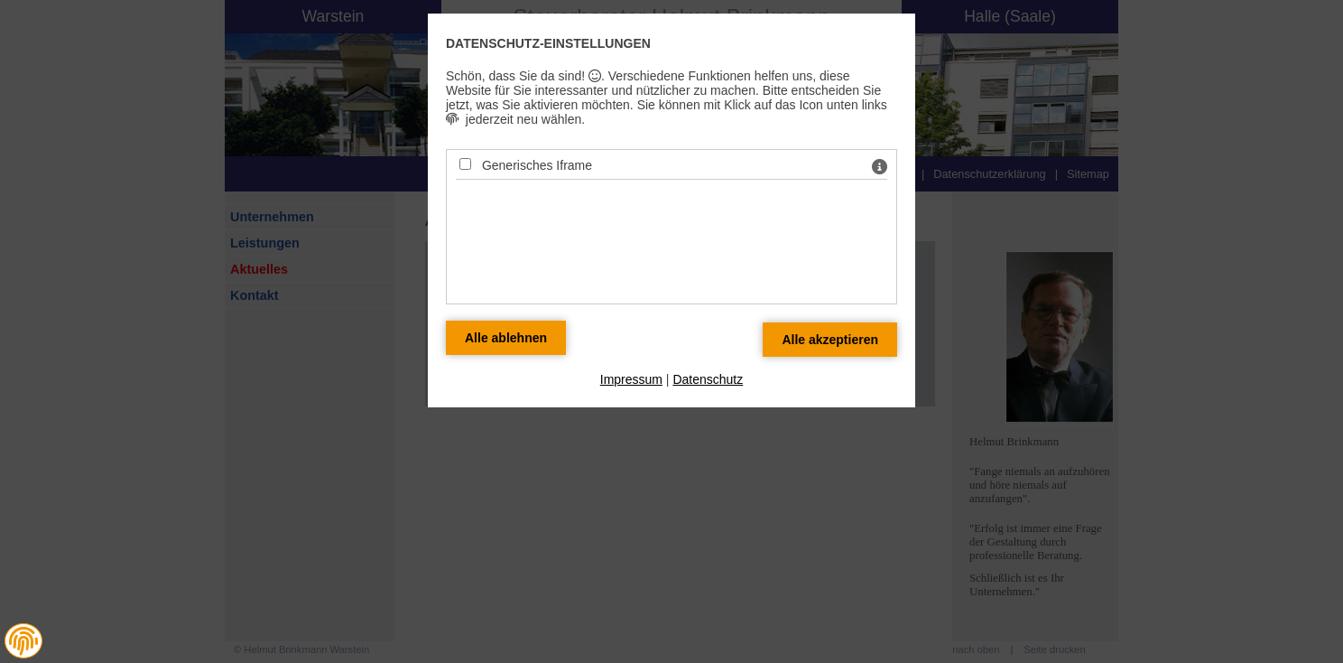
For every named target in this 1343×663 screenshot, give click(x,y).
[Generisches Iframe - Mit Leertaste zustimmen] (465, 164)
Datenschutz (707, 379)
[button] (23, 641)
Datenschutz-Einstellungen (548, 43)
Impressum (631, 379)
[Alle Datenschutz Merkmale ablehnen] (506, 338)
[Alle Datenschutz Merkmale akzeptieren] (830, 339)
